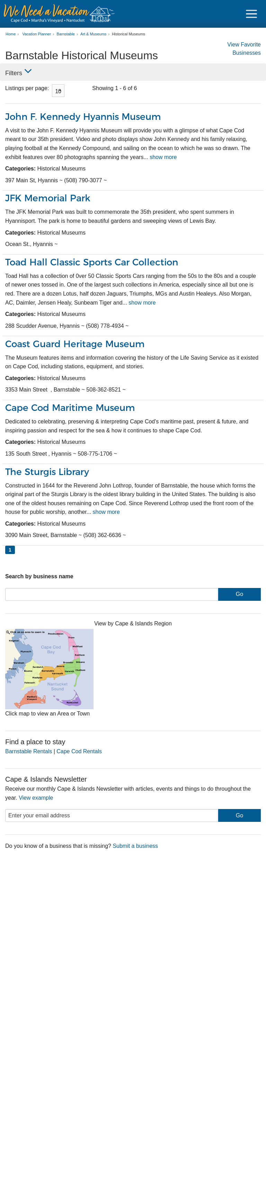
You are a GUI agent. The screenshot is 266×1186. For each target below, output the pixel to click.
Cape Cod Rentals (79, 751)
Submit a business (135, 846)
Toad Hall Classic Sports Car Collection (95, 262)
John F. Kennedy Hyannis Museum (85, 116)
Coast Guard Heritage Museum (77, 343)
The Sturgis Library (48, 471)
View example (36, 797)
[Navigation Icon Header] (251, 14)
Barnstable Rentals (28, 751)
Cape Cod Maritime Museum (72, 407)
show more (163, 157)
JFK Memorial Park (49, 198)
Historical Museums (128, 34)
